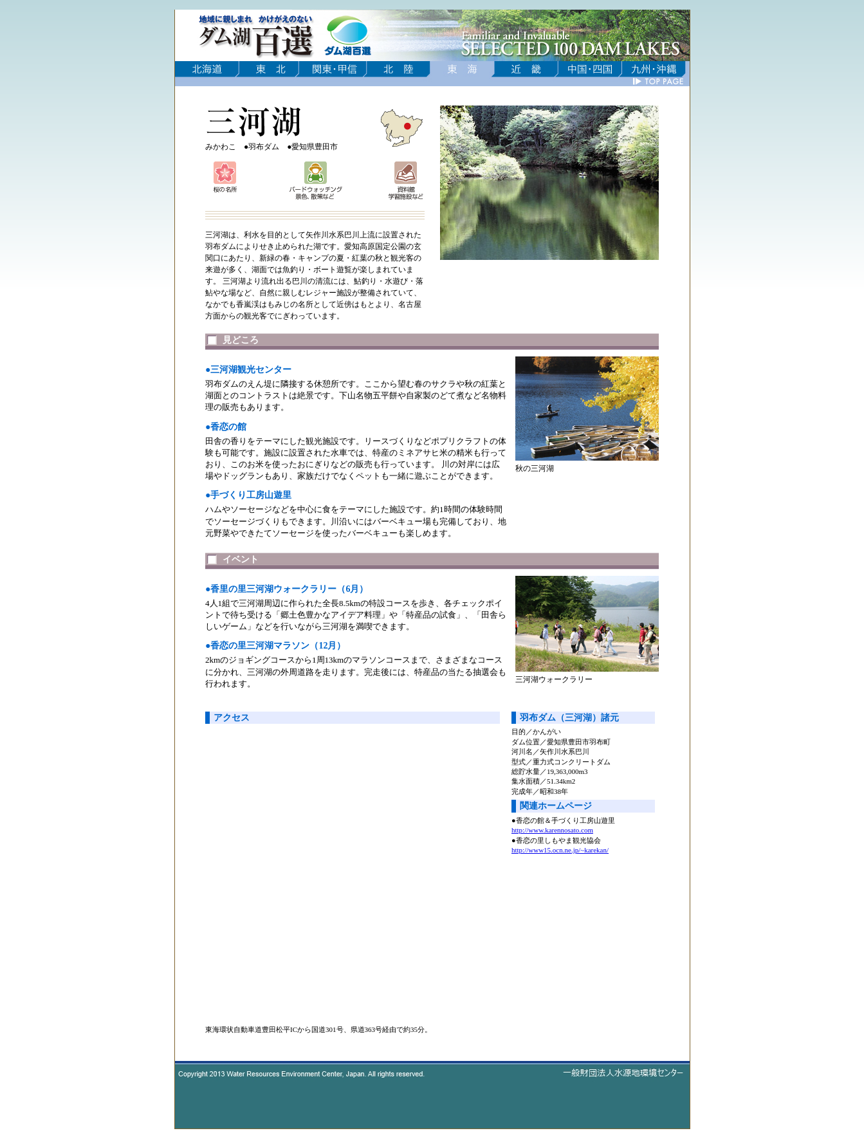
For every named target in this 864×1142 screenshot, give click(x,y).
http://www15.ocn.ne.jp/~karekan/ (560, 850)
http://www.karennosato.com (552, 830)
